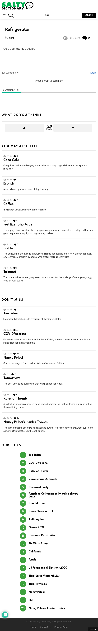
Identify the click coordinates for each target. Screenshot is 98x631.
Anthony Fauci (38, 519)
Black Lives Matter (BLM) (44, 576)
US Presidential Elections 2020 (48, 567)
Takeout (9, 272)
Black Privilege (38, 584)
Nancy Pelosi (13, 357)
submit (89, 15)
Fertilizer (10, 248)
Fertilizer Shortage (18, 224)
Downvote (72, 128)
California (35, 551)
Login (93, 72)
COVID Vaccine (14, 334)
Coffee (8, 204)
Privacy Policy (61, 627)
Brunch (8, 183)
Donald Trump (38, 503)
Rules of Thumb (15, 398)
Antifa (33, 559)
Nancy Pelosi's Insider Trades (25, 422)
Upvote (24, 128)
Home (33, 627)
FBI (31, 600)
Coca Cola (11, 160)
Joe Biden (10, 313)
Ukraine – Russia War (42, 535)
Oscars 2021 (36, 527)
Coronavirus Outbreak (43, 479)
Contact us (45, 627)
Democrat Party (38, 487)
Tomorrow (11, 378)
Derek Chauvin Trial (41, 511)
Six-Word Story (38, 543)
